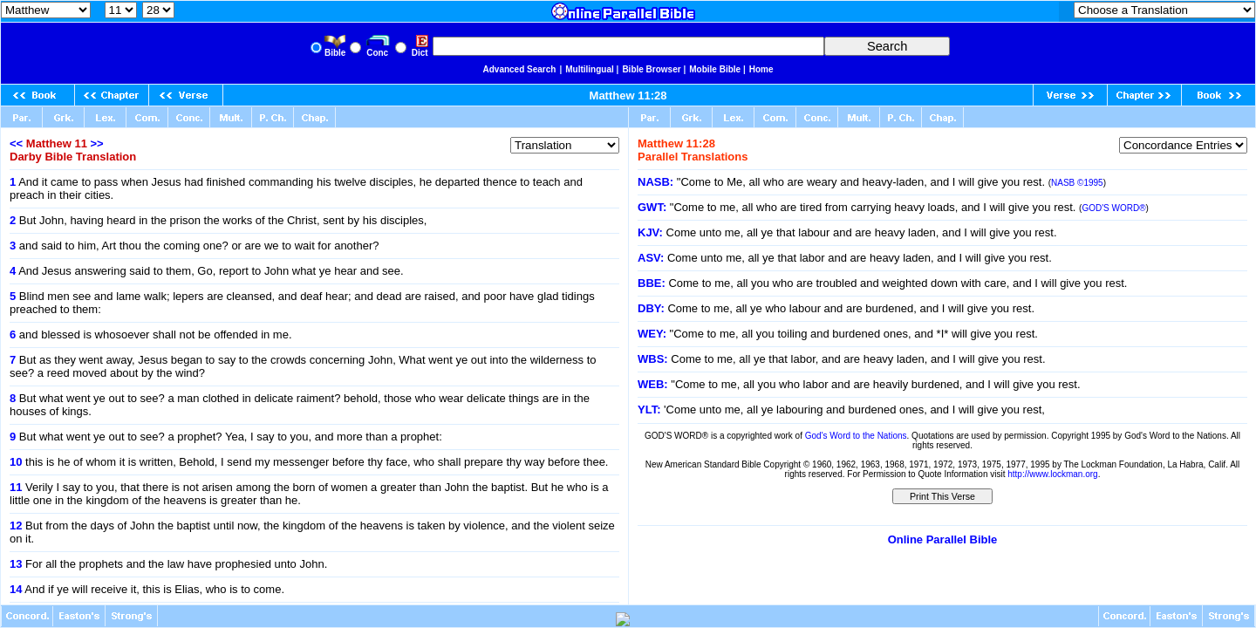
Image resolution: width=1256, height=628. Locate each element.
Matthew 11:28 (628, 95)
